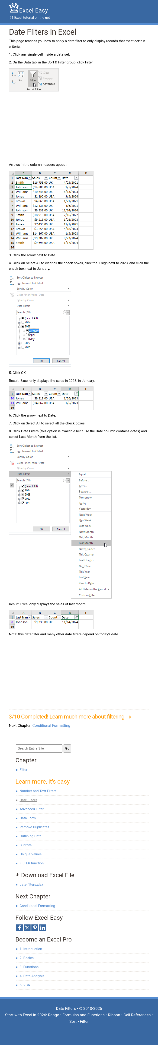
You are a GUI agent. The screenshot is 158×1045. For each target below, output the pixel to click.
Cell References (137, 1015)
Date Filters (28, 800)
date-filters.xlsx (31, 884)
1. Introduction (31, 949)
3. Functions (29, 967)
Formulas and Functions (83, 1015)
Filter (24, 770)
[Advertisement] (48, 127)
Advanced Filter (32, 809)
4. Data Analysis (32, 976)
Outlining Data (31, 836)
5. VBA (25, 985)
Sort (73, 1021)
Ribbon (114, 1015)
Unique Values (31, 854)
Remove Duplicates (34, 827)
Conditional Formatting (51, 725)
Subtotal (26, 845)
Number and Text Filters (38, 791)
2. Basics (27, 958)
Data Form (28, 818)
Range (53, 1015)
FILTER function (32, 863)
